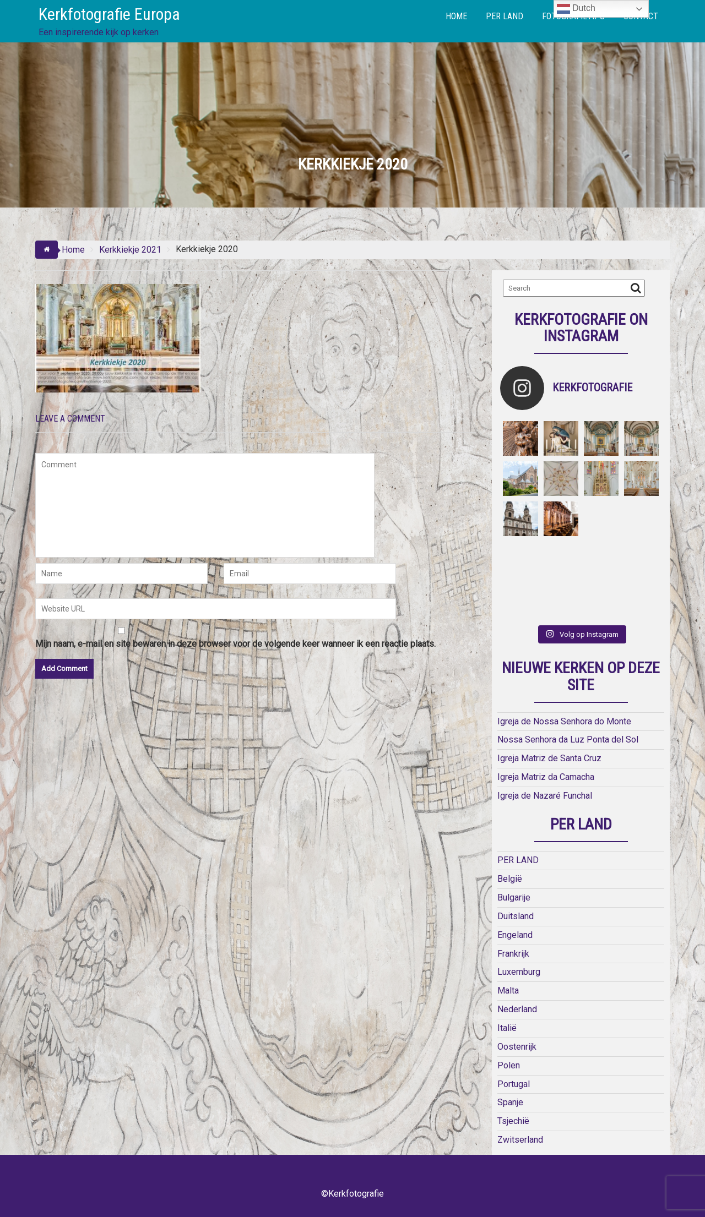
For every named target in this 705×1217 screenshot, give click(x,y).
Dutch (576, 8)
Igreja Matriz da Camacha (545, 777)
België (509, 879)
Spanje (510, 1102)
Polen (508, 1065)
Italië (507, 1028)
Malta (508, 990)
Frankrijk (513, 953)
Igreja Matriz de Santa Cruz (549, 758)
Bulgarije (513, 897)
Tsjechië (513, 1121)
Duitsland (515, 916)
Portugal (513, 1084)
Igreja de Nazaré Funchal (544, 795)
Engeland (515, 935)
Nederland (517, 1009)
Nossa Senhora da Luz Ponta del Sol (567, 739)
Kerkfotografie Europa (109, 14)
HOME (456, 16)
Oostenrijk (516, 1046)
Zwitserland (520, 1139)
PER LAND (504, 16)
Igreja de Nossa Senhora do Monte (564, 721)
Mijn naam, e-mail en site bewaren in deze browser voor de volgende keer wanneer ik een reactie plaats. (235, 643)
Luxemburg (518, 972)
